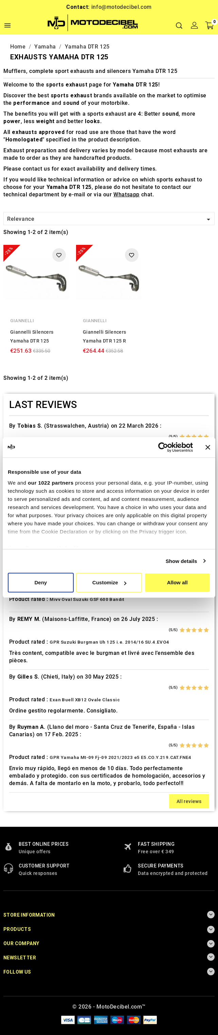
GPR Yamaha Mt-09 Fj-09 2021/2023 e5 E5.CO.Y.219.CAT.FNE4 (120, 757)
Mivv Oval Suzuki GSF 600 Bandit (87, 599)
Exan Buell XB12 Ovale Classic (85, 699)
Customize (109, 582)
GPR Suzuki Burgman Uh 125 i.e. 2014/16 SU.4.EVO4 (109, 642)
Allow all (177, 582)
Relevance (110, 219)
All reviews (189, 801)
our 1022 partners (50, 483)
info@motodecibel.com (121, 7)
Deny (40, 582)
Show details (181, 561)
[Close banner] (207, 447)
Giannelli (22, 320)
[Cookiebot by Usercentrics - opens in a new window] (163, 447)
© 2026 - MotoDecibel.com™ (109, 1006)
